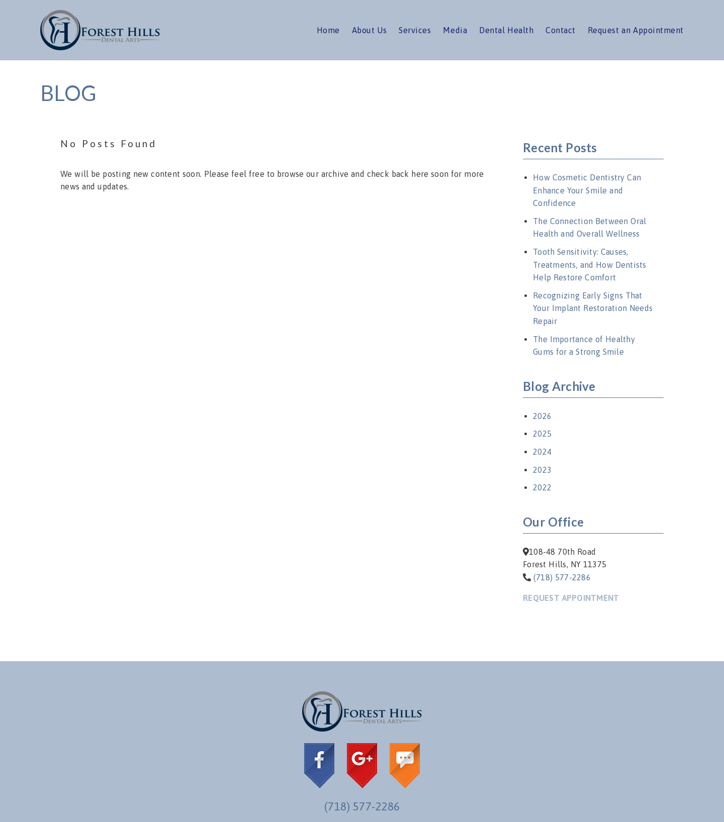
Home (328, 30)
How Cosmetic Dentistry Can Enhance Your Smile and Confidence (587, 190)
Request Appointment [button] (571, 597)
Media (455, 30)
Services (415, 30)
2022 (542, 487)
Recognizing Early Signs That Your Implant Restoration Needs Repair (593, 308)
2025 (542, 433)
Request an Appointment (636, 30)
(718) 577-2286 (562, 577)
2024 (542, 451)
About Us (369, 30)
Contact (561, 30)
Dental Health (506, 30)
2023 (542, 469)
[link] (100, 47)
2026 (542, 416)
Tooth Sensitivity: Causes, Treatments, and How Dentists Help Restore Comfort (590, 264)
